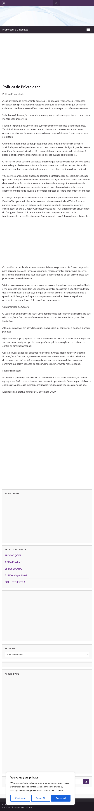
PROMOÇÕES (13, 555)
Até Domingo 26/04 (16, 575)
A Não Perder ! (13, 561)
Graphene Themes (24, 807)
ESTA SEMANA (13, 568)
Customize (20, 798)
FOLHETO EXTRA (15, 581)
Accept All (61, 798)
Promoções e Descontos (15, 29)
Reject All (40, 798)
